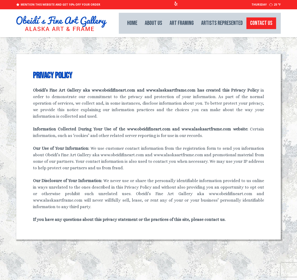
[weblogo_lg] (61, 23)
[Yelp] (176, 4)
